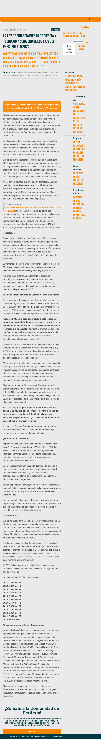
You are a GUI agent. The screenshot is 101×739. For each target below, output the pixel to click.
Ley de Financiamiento (13, 75)
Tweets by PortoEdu (72, 33)
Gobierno (37, 72)
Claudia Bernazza (24, 72)
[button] (32, 731)
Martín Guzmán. (32, 75)
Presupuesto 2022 (48, 75)
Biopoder (56, 30)
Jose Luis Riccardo (51, 72)
